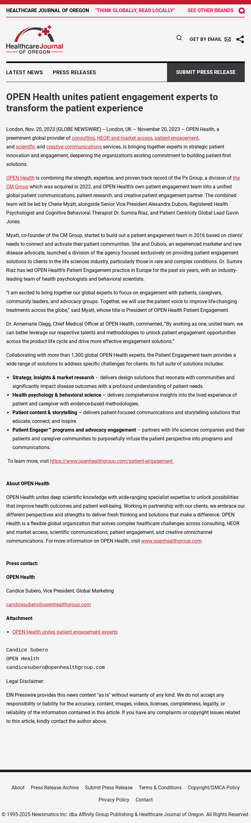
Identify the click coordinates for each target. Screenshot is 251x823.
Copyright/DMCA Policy (214, 788)
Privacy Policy (114, 800)
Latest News (24, 72)
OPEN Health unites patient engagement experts (65, 632)
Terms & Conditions (160, 788)
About (18, 788)
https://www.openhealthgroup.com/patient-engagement (112, 461)
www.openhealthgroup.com (171, 541)
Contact (144, 800)
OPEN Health (20, 178)
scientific (25, 147)
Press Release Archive (55, 788)
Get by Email (210, 39)
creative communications (74, 147)
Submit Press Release (108, 788)
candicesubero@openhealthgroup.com (48, 605)
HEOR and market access (124, 138)
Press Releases (74, 72)
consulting (83, 138)
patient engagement (176, 138)
